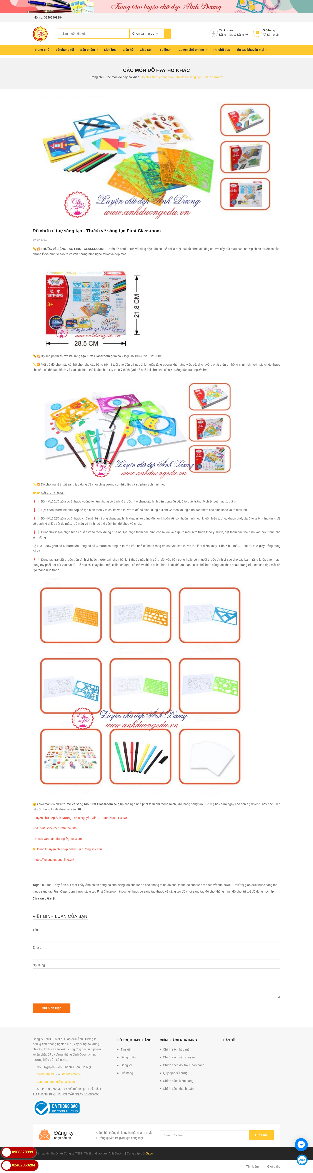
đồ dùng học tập (263, 891)
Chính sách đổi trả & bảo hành (183, 1065)
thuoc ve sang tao (144, 891)
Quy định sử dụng (175, 1073)
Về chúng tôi (65, 49)
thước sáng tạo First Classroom (97, 891)
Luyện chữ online (193, 49)
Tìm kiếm (127, 1049)
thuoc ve (125, 891)
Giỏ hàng (269, 30)
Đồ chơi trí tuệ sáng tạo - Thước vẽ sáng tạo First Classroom (97, 230)
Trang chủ (42, 49)
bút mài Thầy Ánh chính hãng (87, 885)
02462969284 (53, 17)
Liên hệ (128, 49)
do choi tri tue (176, 885)
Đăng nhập (226, 34)
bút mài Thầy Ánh (54, 885)
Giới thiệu (273, 1166)
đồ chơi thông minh (218, 891)
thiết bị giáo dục (245, 885)
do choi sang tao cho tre (123, 885)
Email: (37, 947)
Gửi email (261, 1135)
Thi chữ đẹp (221, 49)
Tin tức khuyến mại (251, 49)
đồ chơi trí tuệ (241, 891)
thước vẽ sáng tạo (168, 891)
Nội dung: (39, 965)
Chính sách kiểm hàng (178, 1081)
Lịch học (110, 49)
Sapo (149, 1153)
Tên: (36, 930)
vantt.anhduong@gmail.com (56, 1081)
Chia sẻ (146, 49)
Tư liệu (166, 49)
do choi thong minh (153, 885)
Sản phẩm (89, 49)
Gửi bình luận (51, 1008)
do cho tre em (195, 885)
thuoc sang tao (268, 885)
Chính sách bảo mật (176, 1049)
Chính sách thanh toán (178, 1088)
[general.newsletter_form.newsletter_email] (217, 1135)
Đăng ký (242, 34)
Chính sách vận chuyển (179, 1057)
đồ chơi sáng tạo (193, 891)
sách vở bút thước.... (220, 885)
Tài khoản (226, 30)
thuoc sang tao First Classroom (54, 891)
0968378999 (45, 1074)
